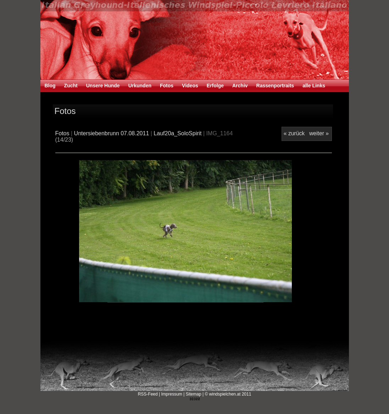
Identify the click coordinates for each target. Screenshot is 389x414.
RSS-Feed (148, 394)
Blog (50, 85)
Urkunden (139, 85)
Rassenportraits (275, 85)
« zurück (294, 133)
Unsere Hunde (103, 85)
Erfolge (215, 85)
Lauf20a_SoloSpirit (177, 133)
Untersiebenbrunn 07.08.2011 (111, 133)
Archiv (240, 85)
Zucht (71, 85)
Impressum (171, 394)
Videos (190, 85)
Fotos (166, 85)
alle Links (313, 85)
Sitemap (193, 394)
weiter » (319, 133)
